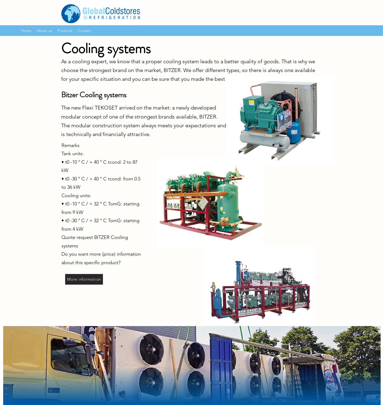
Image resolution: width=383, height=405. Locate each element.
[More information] (84, 279)
